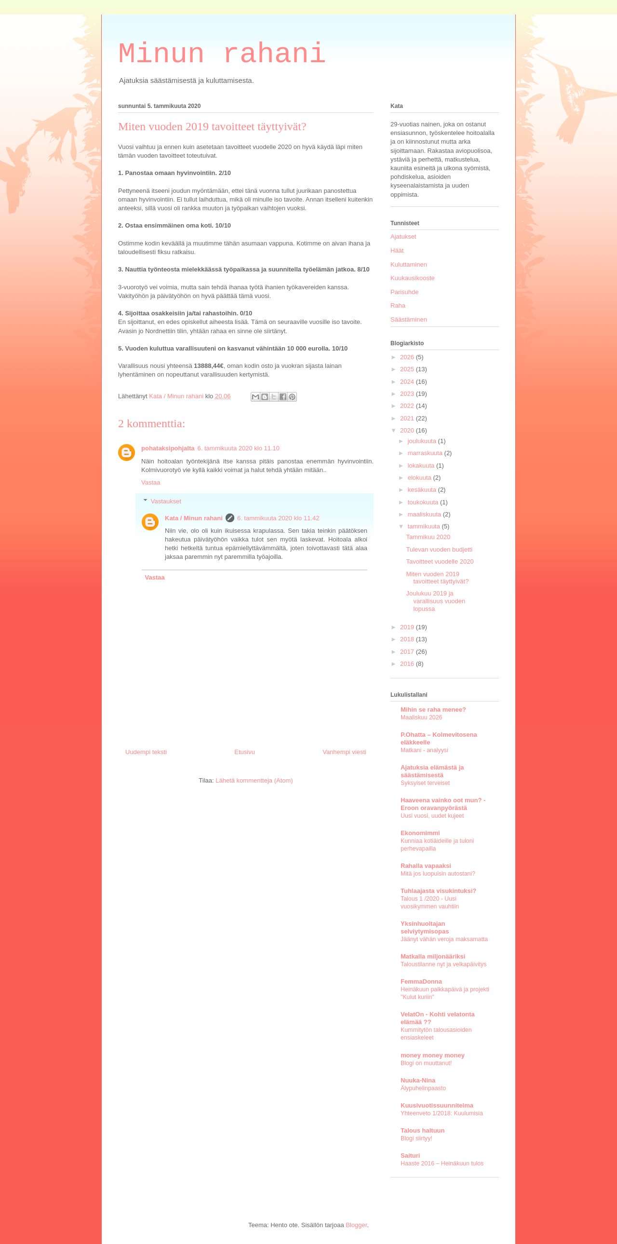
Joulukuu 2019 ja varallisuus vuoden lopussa (435, 601)
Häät (396, 250)
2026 (408, 357)
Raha (397, 305)
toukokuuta (424, 502)
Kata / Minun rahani (194, 518)
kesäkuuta (423, 489)
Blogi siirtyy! (416, 1138)
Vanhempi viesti (344, 752)
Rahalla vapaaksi (426, 865)
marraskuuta (426, 453)
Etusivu (244, 752)
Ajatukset (403, 236)
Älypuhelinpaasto (423, 1088)
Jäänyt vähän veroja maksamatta (444, 939)
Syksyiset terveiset (425, 783)
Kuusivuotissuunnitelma (437, 1105)
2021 (408, 418)
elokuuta (420, 477)
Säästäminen (408, 319)
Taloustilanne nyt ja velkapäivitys (443, 964)
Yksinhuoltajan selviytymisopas (425, 927)
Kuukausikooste (412, 278)
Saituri (410, 1155)
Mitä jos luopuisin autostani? (438, 873)
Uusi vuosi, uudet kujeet (432, 815)
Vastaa (151, 482)
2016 (408, 663)
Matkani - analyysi (424, 750)
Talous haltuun (422, 1130)
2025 (408, 369)
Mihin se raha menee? (433, 709)
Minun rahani (222, 54)
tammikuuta (425, 526)
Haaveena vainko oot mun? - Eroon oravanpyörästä (443, 804)
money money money (433, 1055)
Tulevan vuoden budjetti (439, 549)
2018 (408, 639)
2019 (408, 627)
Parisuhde (404, 292)
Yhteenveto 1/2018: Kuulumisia (442, 1113)
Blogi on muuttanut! (426, 1063)
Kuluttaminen (408, 264)
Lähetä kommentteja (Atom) (254, 780)
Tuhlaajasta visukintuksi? (438, 890)
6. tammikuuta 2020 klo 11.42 (278, 518)
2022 (408, 405)
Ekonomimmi (420, 833)
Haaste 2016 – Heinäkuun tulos (442, 1163)
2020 (408, 430)
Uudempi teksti (146, 752)
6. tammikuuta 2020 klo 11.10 (239, 448)
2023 (408, 393)
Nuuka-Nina (418, 1080)
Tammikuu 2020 (428, 537)
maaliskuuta (425, 514)
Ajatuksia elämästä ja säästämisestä (432, 771)
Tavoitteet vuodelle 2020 (439, 561)
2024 (408, 381)
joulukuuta (423, 441)
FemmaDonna (421, 981)
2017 (408, 651)
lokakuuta (422, 465)
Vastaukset (166, 501)
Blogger (356, 1225)
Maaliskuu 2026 (421, 717)
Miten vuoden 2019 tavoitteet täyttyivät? (437, 577)
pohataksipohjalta (168, 448)
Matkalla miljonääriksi (433, 956)
